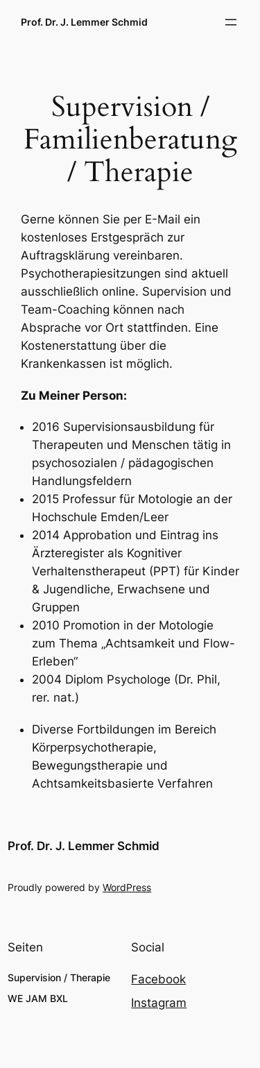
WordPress (127, 887)
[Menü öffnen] (231, 22)
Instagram (159, 1003)
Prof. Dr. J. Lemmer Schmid (84, 22)
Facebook (158, 979)
